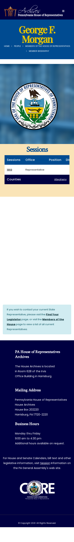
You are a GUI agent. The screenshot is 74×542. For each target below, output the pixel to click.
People (17, 46)
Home (7, 46)
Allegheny (60, 179)
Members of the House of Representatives (47, 46)
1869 (9, 169)
